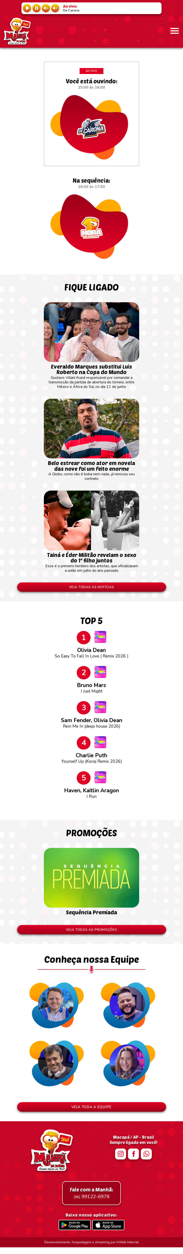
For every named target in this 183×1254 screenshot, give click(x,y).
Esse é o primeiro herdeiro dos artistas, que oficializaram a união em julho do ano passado (91, 564)
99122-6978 (91, 1199)
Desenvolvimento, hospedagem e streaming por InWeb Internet (91, 1249)
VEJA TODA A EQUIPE (91, 1113)
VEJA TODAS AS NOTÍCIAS (91, 591)
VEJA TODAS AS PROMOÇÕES (91, 934)
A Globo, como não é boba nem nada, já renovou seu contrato (91, 473)
